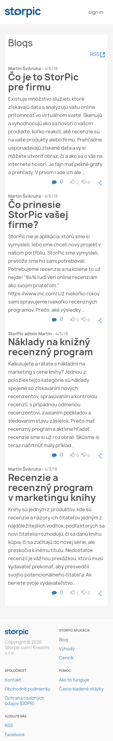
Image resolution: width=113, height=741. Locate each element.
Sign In (95, 12)
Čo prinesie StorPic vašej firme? (38, 214)
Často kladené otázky (81, 689)
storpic (23, 12)
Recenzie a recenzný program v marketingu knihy (52, 487)
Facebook (15, 734)
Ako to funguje (74, 680)
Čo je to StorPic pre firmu (43, 82)
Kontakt (13, 680)
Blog (63, 639)
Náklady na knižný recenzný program (50, 347)
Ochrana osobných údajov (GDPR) (24, 700)
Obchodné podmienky (27, 689)
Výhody (67, 649)
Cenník (66, 658)
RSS (9, 725)
